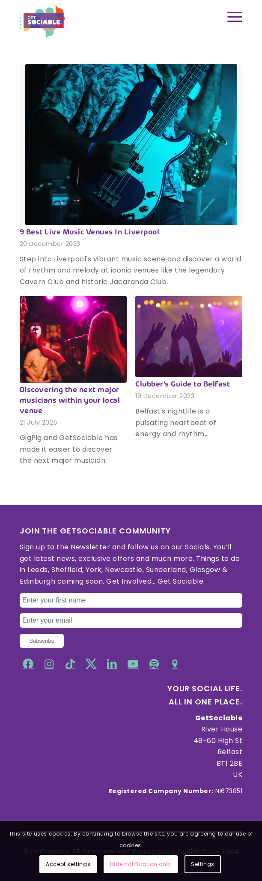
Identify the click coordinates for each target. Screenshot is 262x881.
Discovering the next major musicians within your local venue (70, 401)
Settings (202, 864)
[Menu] (230, 17)
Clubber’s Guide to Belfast (182, 384)
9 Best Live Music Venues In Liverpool (90, 232)
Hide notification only (140, 864)
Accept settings (68, 864)
